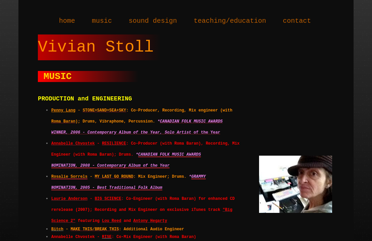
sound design (153, 21)
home (67, 21)
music (102, 21)
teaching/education (230, 21)
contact (297, 21)
